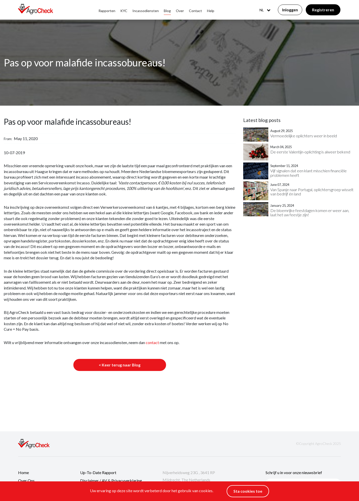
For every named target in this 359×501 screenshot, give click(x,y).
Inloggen (290, 9)
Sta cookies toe (247, 491)
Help (210, 11)
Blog (167, 11)
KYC (123, 11)
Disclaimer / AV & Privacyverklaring (111, 480)
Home (23, 472)
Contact (195, 11)
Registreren (323, 9)
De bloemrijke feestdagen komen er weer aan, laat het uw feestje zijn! (309, 212)
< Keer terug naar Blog (119, 364)
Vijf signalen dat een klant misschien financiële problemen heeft (308, 173)
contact (152, 342)
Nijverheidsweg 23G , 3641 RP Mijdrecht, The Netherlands (189, 476)
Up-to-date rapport (98, 472)
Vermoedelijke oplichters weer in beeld (303, 136)
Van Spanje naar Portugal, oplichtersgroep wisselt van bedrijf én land (311, 191)
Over (180, 11)
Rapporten (106, 11)
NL (265, 10)
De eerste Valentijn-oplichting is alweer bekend (310, 152)
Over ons (26, 480)
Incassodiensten (145, 11)
